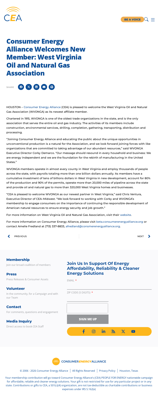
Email (71, 280)
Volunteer (15, 288)
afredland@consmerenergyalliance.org (93, 226)
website (125, 214)
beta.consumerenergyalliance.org (119, 221)
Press (11, 274)
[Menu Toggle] (152, 19)
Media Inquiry (19, 321)
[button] (21, 87)
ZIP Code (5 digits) (79, 292)
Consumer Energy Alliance (42, 107)
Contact (13, 307)
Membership (18, 260)
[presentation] (87, 308)
